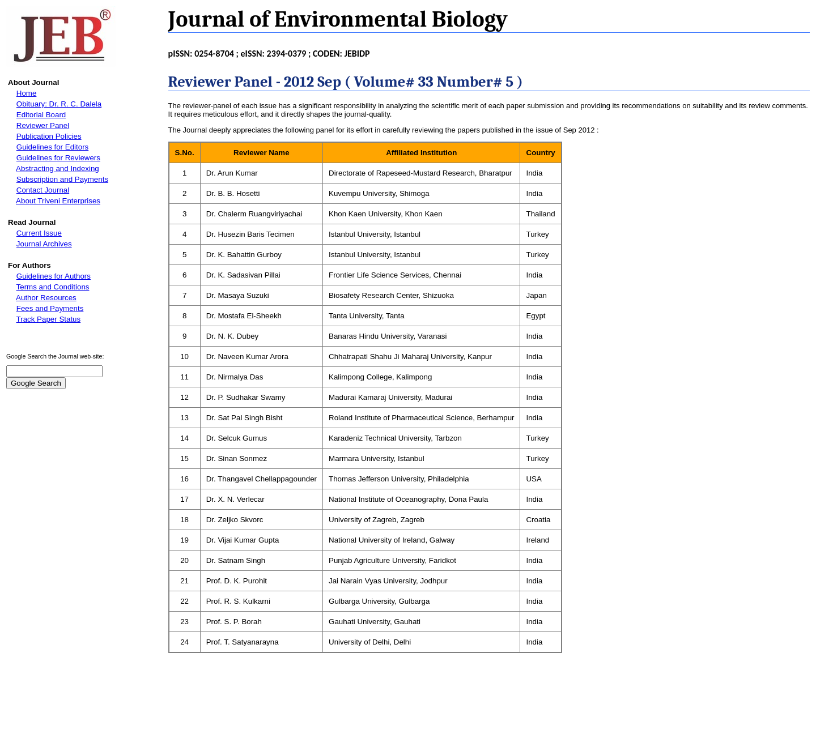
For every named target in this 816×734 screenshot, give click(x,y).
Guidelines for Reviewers (58, 157)
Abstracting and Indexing (57, 168)
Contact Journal (42, 190)
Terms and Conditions (53, 287)
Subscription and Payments (62, 179)
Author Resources (46, 297)
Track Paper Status (48, 319)
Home (26, 93)
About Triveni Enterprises (58, 201)
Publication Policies (49, 136)
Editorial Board (41, 114)
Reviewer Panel (42, 125)
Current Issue (39, 233)
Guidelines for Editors (52, 147)
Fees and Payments (50, 308)
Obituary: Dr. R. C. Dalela (58, 104)
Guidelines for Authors (53, 276)
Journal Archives (44, 244)
